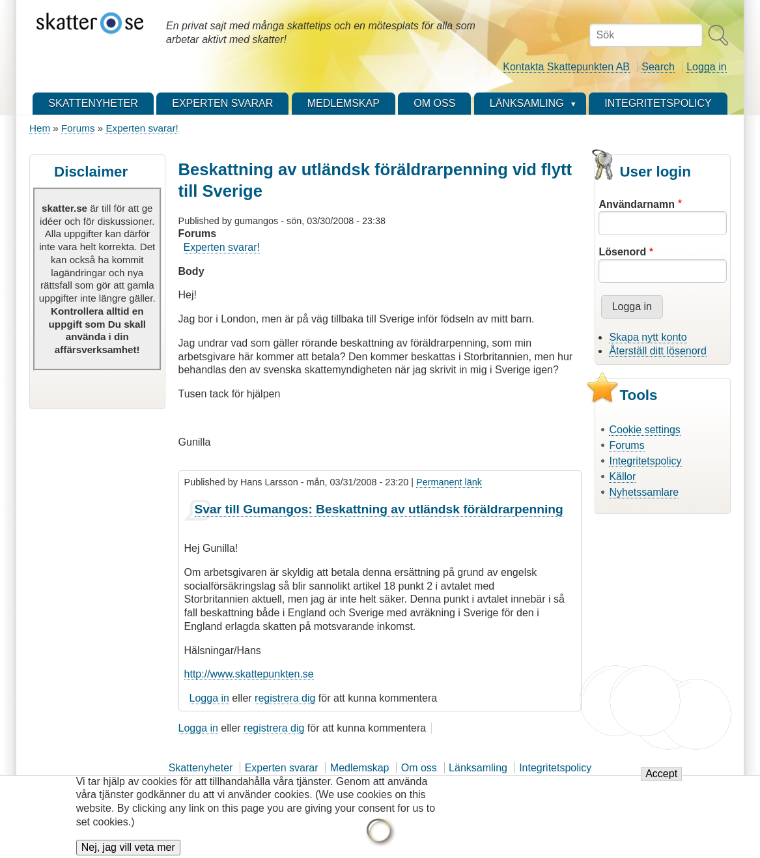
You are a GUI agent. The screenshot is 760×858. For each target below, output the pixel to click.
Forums (77, 128)
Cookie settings (644, 429)
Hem (39, 128)
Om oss (419, 767)
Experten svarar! (142, 128)
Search (658, 66)
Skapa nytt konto (647, 337)
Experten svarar (281, 767)
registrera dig (285, 698)
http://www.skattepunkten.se (249, 673)
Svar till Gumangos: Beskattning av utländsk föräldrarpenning (379, 509)
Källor (622, 476)
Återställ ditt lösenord (657, 350)
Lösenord (622, 251)
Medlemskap (359, 767)
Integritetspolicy (645, 460)
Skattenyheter (201, 767)
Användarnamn (636, 204)
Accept (661, 780)
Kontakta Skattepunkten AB (566, 66)
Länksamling (478, 767)
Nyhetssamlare (644, 492)
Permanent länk (449, 482)
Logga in (706, 66)
